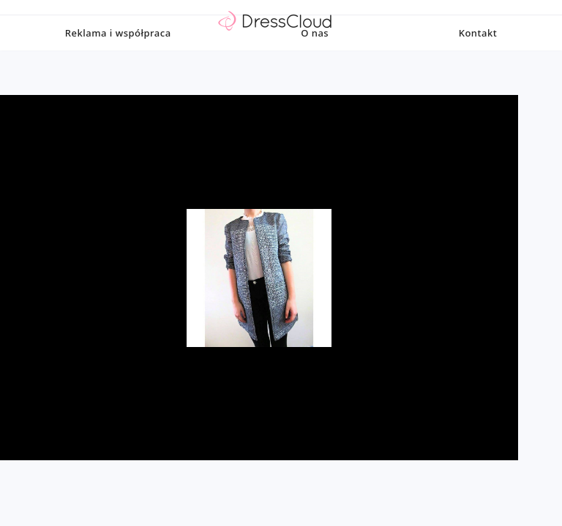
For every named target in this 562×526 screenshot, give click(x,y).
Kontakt (478, 62)
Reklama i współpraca (118, 62)
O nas (315, 62)
